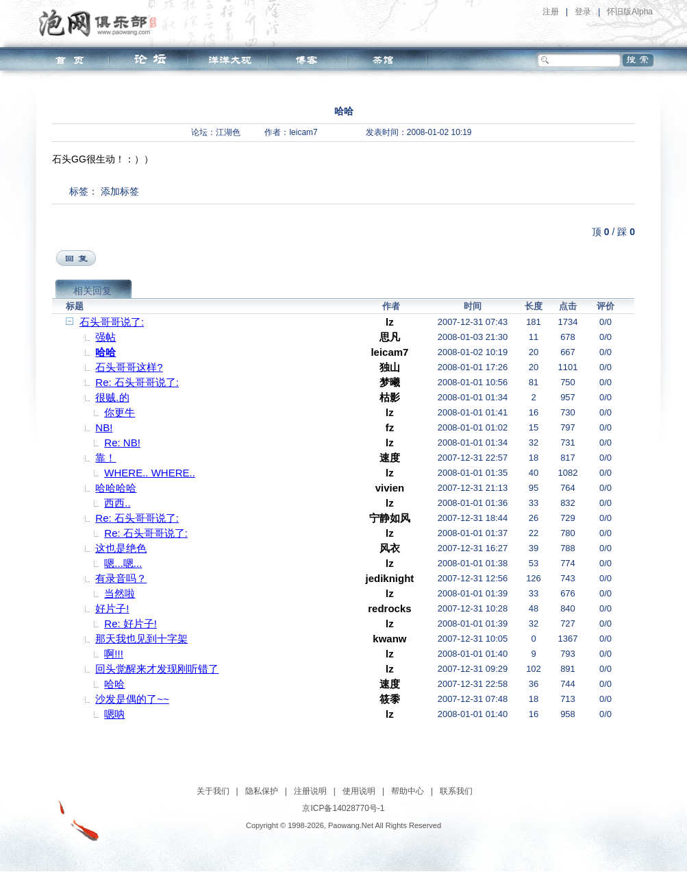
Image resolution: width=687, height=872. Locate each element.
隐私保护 (261, 791)
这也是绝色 (121, 548)
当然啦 (119, 593)
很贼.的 (112, 397)
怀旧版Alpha (630, 11)
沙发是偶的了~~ (132, 699)
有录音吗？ (121, 578)
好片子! (112, 608)
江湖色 (228, 132)
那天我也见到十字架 (141, 638)
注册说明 (310, 791)
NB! (103, 427)
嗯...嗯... (123, 563)
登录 (583, 11)
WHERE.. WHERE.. (149, 473)
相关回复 (92, 290)
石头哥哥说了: (111, 322)
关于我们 (213, 791)
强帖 (105, 337)
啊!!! (113, 653)
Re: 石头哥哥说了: (137, 382)
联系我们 (456, 791)
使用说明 (358, 791)
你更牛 (119, 412)
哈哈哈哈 (115, 488)
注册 (550, 11)
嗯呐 (114, 714)
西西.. (117, 503)
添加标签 (120, 191)
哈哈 (105, 352)
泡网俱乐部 (101, 22)
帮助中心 (407, 791)
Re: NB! (122, 442)
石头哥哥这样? (128, 367)
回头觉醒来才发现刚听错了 (156, 669)
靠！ (105, 457)
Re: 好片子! (130, 623)
